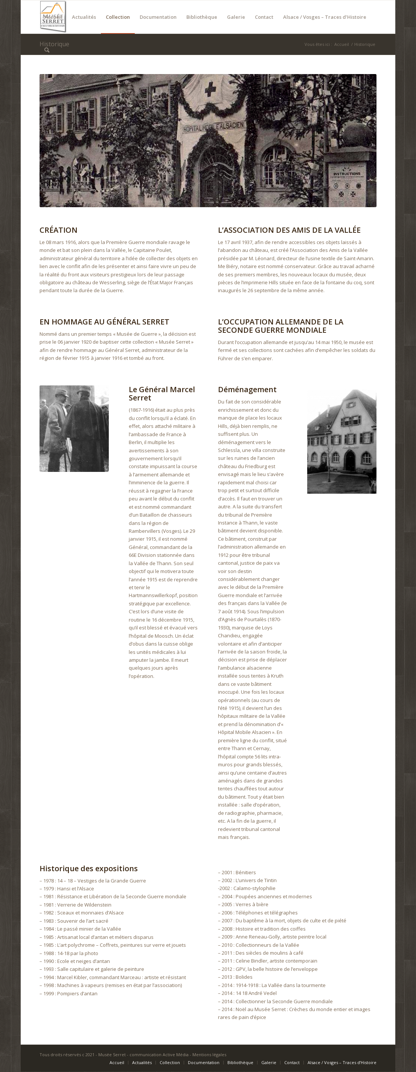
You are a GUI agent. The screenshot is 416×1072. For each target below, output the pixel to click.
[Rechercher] (47, 50)
